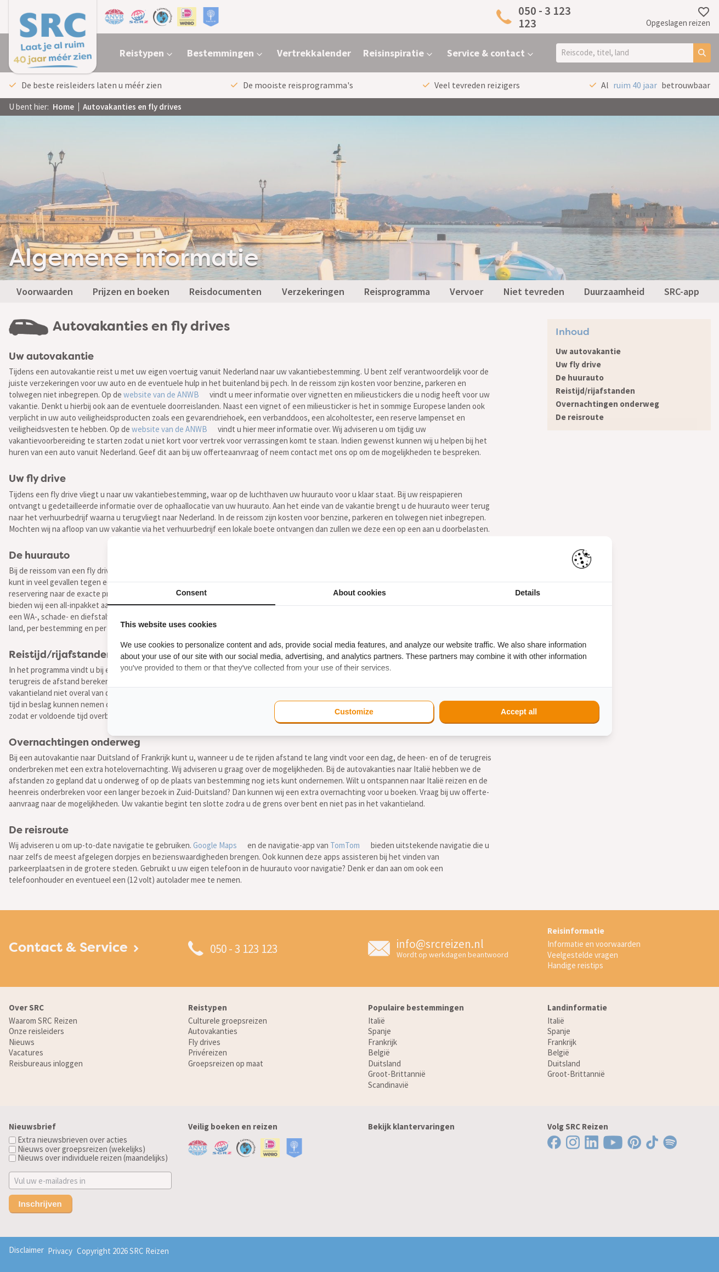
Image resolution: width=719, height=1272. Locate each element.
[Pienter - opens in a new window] (585, 559)
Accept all (519, 711)
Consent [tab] (191, 592)
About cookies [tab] (359, 592)
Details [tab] (527, 592)
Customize (354, 711)
